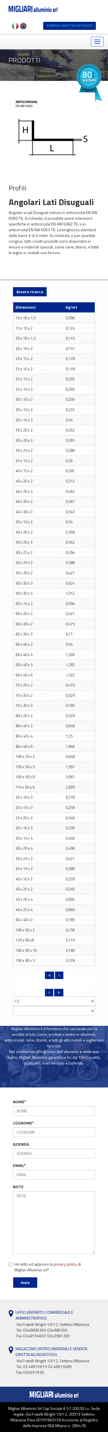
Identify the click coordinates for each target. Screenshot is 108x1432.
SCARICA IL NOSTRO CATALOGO (69, 25)
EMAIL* (19, 1165)
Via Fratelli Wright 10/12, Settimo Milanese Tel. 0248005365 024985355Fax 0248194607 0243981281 (53, 1330)
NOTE (18, 1187)
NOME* (19, 1102)
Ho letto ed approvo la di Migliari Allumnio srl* (45, 1267)
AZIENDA (21, 1144)
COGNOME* (23, 1123)
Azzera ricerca (29, 292)
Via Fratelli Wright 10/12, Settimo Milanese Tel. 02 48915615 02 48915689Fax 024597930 (53, 1366)
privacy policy (65, 1264)
